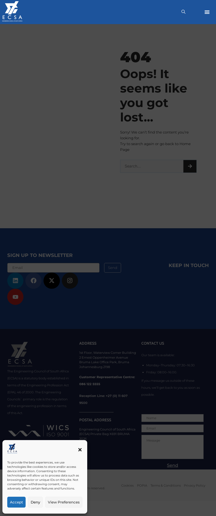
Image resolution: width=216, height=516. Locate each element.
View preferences (64, 502)
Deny (35, 502)
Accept (16, 502)
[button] (80, 449)
